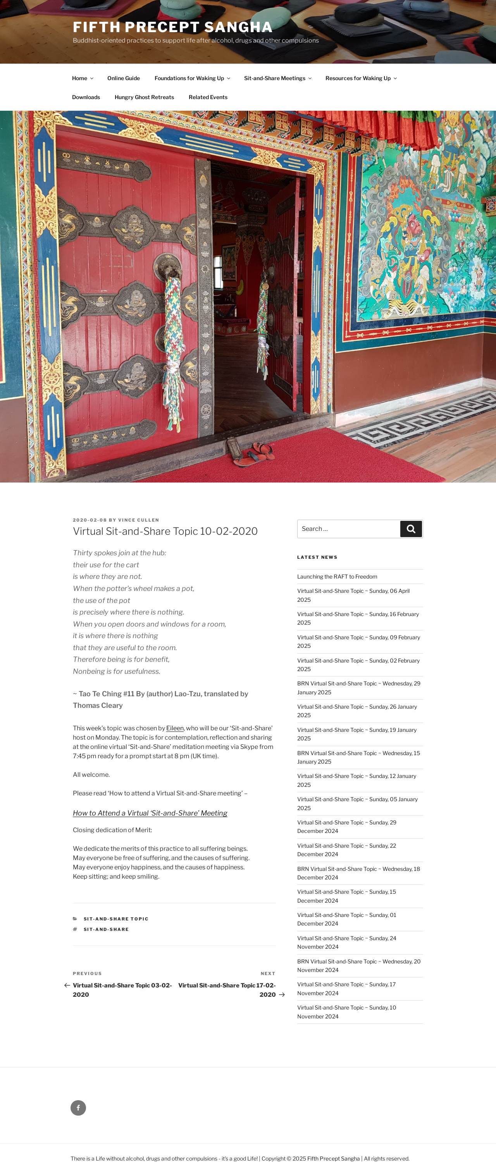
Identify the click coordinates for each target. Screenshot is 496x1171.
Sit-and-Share (106, 929)
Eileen (175, 728)
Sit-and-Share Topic (116, 919)
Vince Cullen (138, 520)
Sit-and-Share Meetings (278, 78)
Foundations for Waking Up (193, 78)
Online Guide (123, 78)
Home (83, 78)
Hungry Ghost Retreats (144, 97)
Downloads (86, 97)
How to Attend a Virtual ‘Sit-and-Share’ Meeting (150, 813)
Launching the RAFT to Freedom (337, 576)
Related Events (208, 97)
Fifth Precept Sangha (173, 27)
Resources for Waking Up (362, 78)
